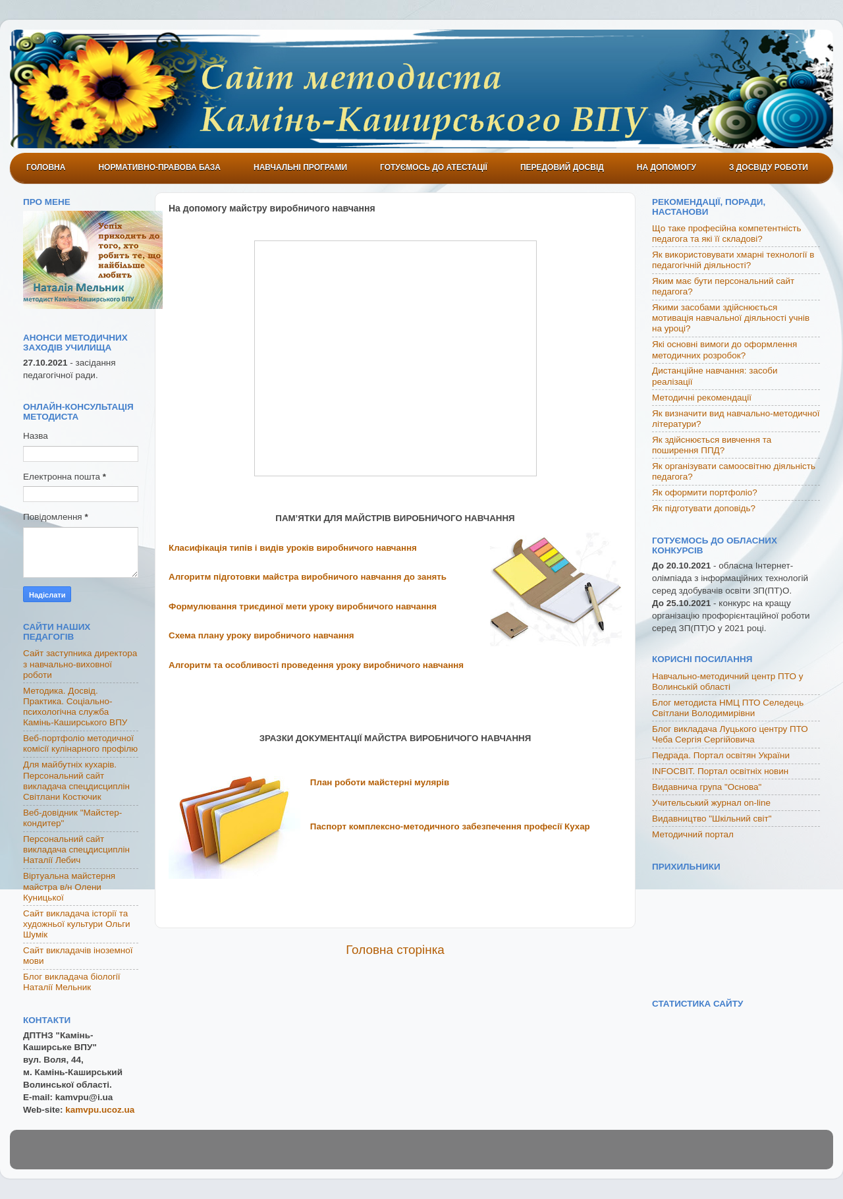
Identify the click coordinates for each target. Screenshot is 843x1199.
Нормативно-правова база (159, 167)
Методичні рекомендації (701, 398)
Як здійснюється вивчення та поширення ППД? (711, 445)
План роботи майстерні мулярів (379, 782)
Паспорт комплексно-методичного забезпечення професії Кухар (450, 826)
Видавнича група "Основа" (706, 787)
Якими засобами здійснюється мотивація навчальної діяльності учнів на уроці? (730, 317)
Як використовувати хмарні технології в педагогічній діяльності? (733, 260)
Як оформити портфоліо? (704, 492)
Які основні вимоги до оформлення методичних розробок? (724, 349)
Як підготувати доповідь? (703, 508)
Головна (45, 167)
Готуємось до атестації (433, 167)
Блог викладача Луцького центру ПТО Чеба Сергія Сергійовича (730, 734)
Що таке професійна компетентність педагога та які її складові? (727, 233)
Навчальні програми (300, 167)
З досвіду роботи (768, 167)
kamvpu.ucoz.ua (99, 1110)
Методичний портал (693, 834)
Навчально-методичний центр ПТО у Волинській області (727, 681)
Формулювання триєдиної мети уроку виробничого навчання (303, 606)
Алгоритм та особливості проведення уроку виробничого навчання (316, 665)
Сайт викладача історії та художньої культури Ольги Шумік (76, 923)
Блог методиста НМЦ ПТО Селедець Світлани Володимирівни (727, 708)
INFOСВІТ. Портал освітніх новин (720, 771)
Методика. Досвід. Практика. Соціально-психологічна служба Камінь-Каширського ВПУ (75, 707)
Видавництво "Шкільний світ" (711, 818)
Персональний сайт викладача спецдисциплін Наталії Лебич (76, 849)
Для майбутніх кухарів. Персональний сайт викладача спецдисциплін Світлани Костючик (76, 781)
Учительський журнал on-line (711, 803)
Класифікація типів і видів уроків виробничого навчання (293, 548)
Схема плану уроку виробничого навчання (261, 635)
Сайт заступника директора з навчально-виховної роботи (80, 663)
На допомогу (666, 167)
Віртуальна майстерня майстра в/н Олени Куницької (69, 886)
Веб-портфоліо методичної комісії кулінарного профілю (80, 743)
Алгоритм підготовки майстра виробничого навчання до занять (308, 577)
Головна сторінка (395, 950)
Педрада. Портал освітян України (721, 755)
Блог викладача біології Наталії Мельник (72, 982)
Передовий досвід (562, 167)
